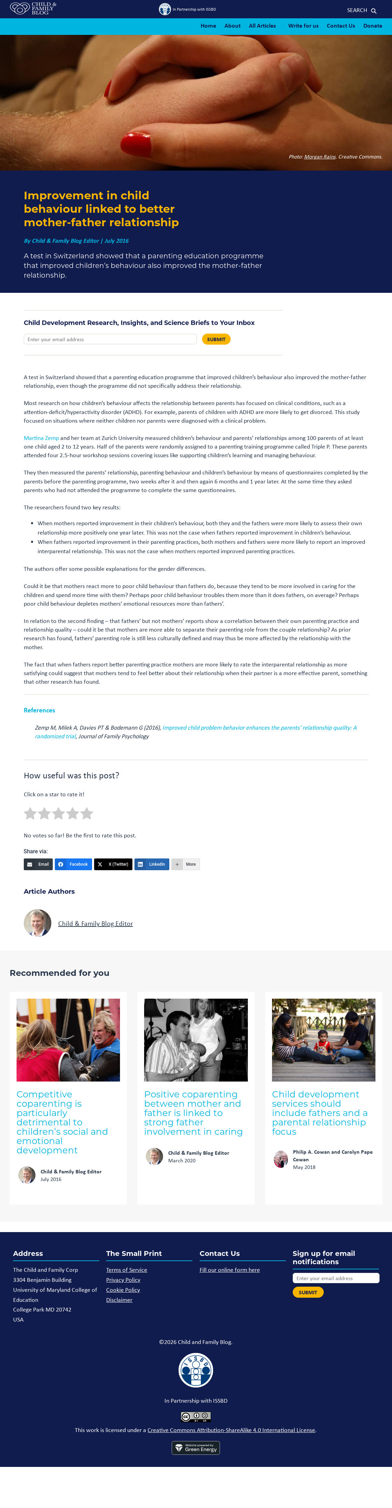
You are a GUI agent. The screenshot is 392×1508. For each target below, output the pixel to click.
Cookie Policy (123, 1289)
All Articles (262, 25)
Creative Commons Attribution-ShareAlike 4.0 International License (231, 1429)
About (232, 25)
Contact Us (341, 25)
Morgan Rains (319, 156)
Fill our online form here (230, 1269)
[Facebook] (73, 864)
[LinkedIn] (151, 864)
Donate (372, 25)
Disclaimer (119, 1299)
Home (208, 25)
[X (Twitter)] (113, 864)
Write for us (303, 25)
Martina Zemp (41, 437)
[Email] (38, 864)
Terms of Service (126, 1269)
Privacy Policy (123, 1279)
